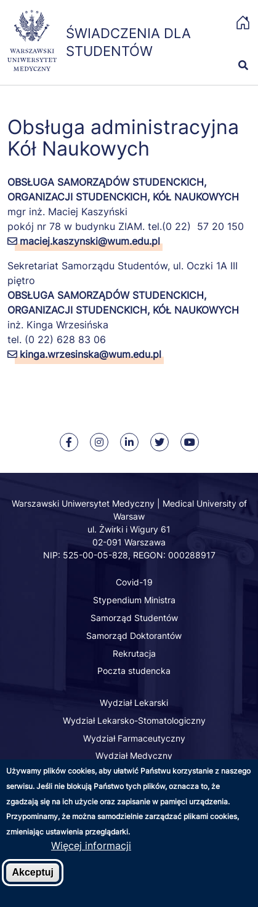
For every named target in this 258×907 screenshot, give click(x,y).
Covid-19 (134, 582)
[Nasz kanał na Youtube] (189, 442)
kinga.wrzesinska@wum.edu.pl (90, 354)
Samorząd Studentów (134, 617)
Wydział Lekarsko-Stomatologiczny (134, 720)
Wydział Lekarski (134, 702)
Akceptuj (33, 884)
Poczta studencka (134, 670)
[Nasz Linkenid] (129, 442)
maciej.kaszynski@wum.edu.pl (90, 241)
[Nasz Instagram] (99, 442)
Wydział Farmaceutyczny (134, 738)
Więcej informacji (91, 858)
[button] (236, 43)
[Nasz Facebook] (69, 442)
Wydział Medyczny (133, 755)
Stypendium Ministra (134, 600)
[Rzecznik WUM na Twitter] (159, 442)
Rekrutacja (134, 653)
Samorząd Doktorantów (134, 635)
